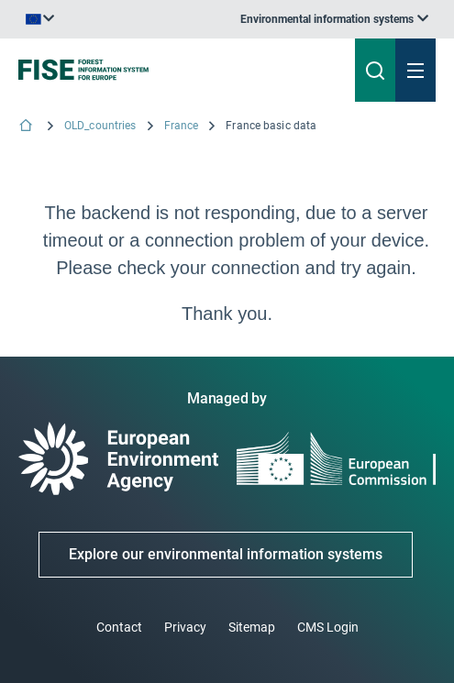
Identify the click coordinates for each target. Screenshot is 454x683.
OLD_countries (100, 125)
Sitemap (251, 627)
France (181, 125)
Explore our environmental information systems (225, 554)
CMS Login (328, 627)
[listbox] (334, 19)
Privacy (185, 627)
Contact (119, 627)
